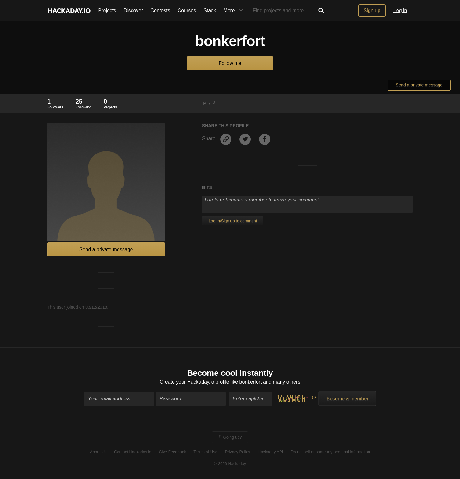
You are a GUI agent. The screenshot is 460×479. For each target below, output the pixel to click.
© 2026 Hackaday (230, 463)
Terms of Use (205, 451)
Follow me (230, 63)
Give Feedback (172, 451)
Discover (133, 10)
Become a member (347, 398)
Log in (400, 10)
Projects (107, 10)
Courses (187, 10)
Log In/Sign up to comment (233, 221)
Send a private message (419, 84)
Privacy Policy (237, 451)
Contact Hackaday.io (132, 451)
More (234, 10)
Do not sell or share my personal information (330, 451)
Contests (160, 10)
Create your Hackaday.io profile (194, 382)
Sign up (372, 10)
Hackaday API (270, 451)
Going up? (229, 437)
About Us (98, 451)
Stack (209, 10)
